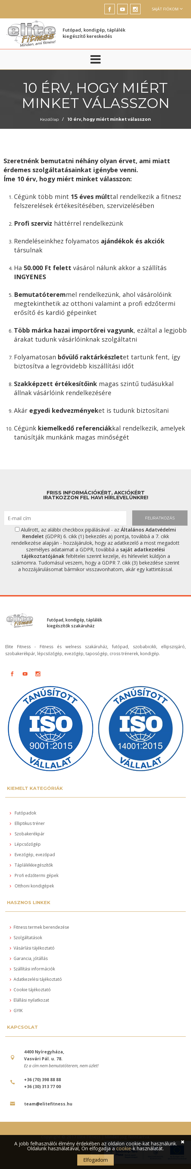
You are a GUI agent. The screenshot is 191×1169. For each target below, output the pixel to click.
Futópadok (23, 813)
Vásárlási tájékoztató (32, 948)
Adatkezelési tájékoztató (36, 979)
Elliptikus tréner (27, 823)
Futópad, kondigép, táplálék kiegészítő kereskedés (94, 33)
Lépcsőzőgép (25, 844)
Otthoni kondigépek (32, 886)
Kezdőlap (49, 119)
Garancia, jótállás (29, 958)
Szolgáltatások (26, 938)
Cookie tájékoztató (30, 990)
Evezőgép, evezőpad (32, 855)
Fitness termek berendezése (39, 927)
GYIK (16, 1010)
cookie (123, 1148)
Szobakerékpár (27, 834)
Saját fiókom (167, 8)
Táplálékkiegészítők (31, 865)
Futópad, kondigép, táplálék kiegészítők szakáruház (74, 623)
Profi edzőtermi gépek (34, 875)
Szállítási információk (32, 969)
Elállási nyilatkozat (29, 1000)
